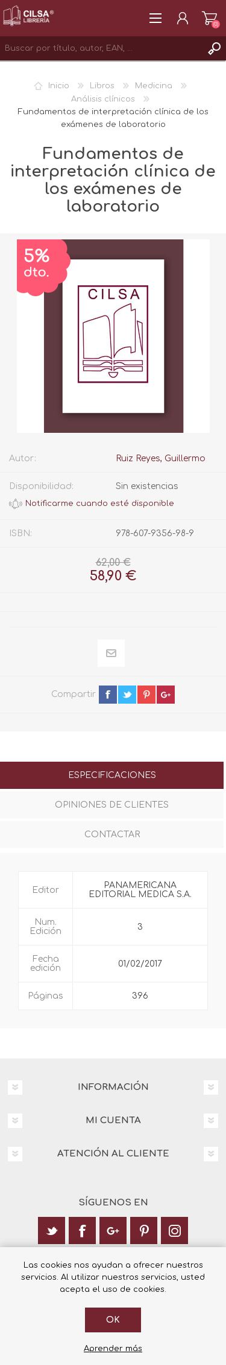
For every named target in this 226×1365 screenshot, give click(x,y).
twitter (127, 695)
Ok (113, 1319)
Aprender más (113, 1348)
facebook (108, 695)
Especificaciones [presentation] (112, 775)
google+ (166, 695)
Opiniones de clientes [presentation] (112, 804)
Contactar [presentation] (112, 834)
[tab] (112, 776)
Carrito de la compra (209, 18)
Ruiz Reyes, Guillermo (161, 458)
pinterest (146, 695)
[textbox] (101, 48)
